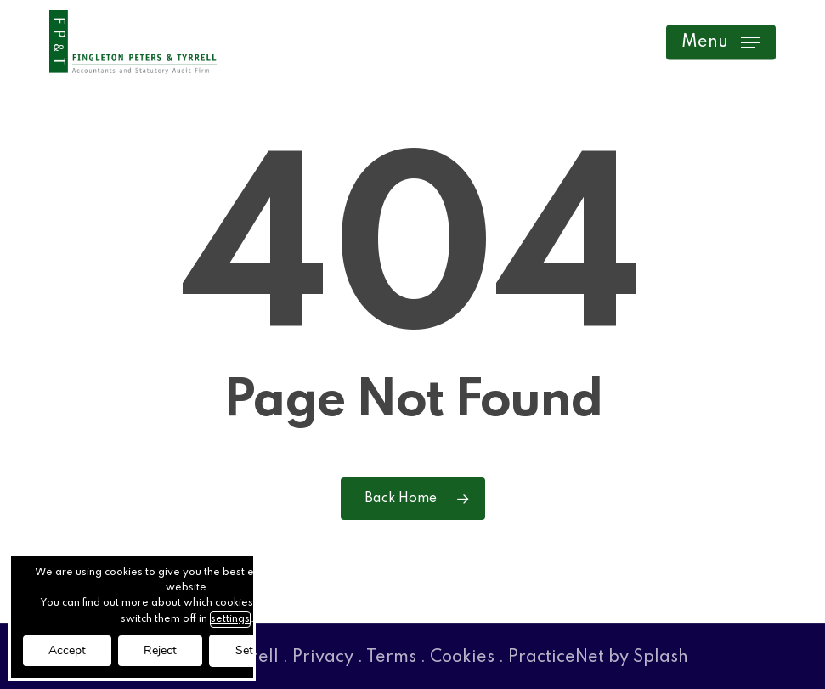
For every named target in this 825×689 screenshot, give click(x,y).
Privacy (322, 657)
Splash (660, 657)
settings (230, 619)
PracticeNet (556, 657)
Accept (67, 650)
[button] (720, 42)
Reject (160, 650)
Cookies (462, 657)
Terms (391, 657)
